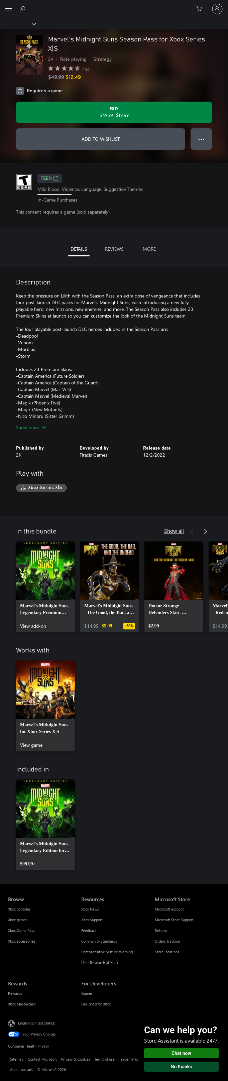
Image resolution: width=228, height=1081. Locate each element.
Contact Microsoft (42, 1059)
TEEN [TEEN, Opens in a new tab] (50, 178)
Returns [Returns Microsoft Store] (161, 930)
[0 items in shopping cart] (201, 9)
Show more (31, 427)
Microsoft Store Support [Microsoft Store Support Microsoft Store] (174, 920)
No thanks (181, 1066)
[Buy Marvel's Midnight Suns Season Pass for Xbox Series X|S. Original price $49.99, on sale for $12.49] (114, 112)
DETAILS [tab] (79, 249)
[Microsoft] (113, 5)
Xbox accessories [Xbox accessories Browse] (21, 941)
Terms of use (105, 1059)
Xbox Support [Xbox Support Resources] (92, 920)
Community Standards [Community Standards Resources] (99, 941)
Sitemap (16, 1059)
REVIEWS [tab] (114, 249)
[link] (45, 587)
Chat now (181, 1053)
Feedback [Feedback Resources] (88, 930)
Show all (174, 530)
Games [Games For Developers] (87, 993)
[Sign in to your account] (217, 9)
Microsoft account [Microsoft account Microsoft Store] (169, 909)
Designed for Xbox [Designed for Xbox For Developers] (96, 1004)
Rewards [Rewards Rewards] (15, 993)
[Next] (205, 531)
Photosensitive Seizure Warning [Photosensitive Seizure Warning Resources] (107, 952)
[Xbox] (17, 23)
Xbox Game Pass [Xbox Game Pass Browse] (21, 930)
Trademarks (128, 1059)
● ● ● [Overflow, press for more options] (201, 139)
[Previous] (192, 531)
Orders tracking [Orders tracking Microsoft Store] (167, 941)
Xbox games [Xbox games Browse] (17, 920)
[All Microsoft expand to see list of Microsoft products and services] (8, 9)
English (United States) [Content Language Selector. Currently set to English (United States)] (36, 1023)
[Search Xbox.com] (23, 8)
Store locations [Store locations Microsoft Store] (167, 952)
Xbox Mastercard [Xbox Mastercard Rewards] (21, 1004)
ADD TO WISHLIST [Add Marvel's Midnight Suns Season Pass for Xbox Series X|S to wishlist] (101, 139)
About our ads (21, 1069)
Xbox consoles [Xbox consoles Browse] (19, 909)
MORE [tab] (149, 249)
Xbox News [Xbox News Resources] (90, 909)
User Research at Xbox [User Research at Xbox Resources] (99, 962)
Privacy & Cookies (75, 1059)
